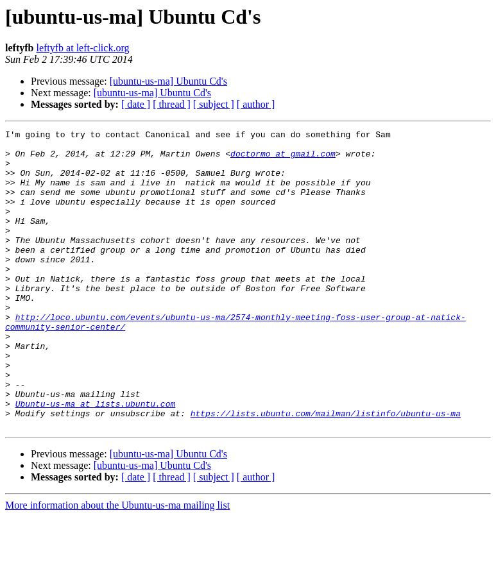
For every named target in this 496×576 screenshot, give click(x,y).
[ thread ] (172, 104)
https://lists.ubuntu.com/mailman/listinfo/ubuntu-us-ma (326, 471)
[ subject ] (213, 104)
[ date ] (135, 104)
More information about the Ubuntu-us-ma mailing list (117, 564)
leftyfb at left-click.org (82, 47)
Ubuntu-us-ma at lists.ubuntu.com (95, 459)
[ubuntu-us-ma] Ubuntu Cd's (168, 81)
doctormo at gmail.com (283, 159)
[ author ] (256, 104)
